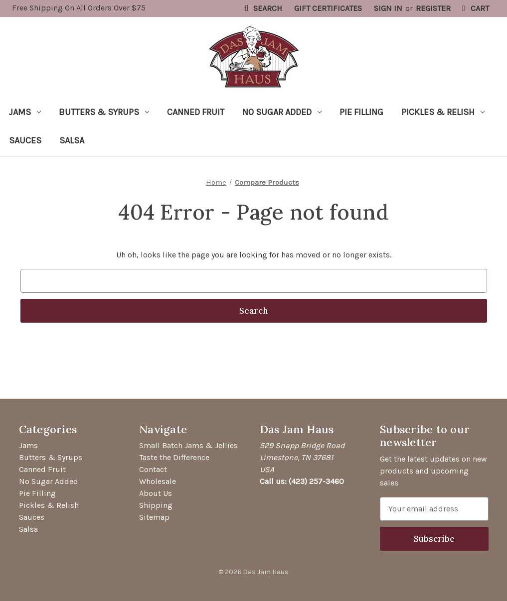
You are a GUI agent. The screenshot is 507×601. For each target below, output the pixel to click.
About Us (155, 493)
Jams (25, 112)
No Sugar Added (282, 112)
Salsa (71, 140)
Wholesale (157, 481)
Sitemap (154, 517)
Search (261, 8)
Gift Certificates (328, 8)
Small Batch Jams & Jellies (188, 445)
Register (433, 8)
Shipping (155, 505)
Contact (153, 469)
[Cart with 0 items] (474, 8)
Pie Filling (361, 112)
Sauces (25, 140)
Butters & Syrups (104, 112)
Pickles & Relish (443, 112)
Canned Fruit (195, 112)
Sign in (388, 8)
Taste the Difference (174, 457)
